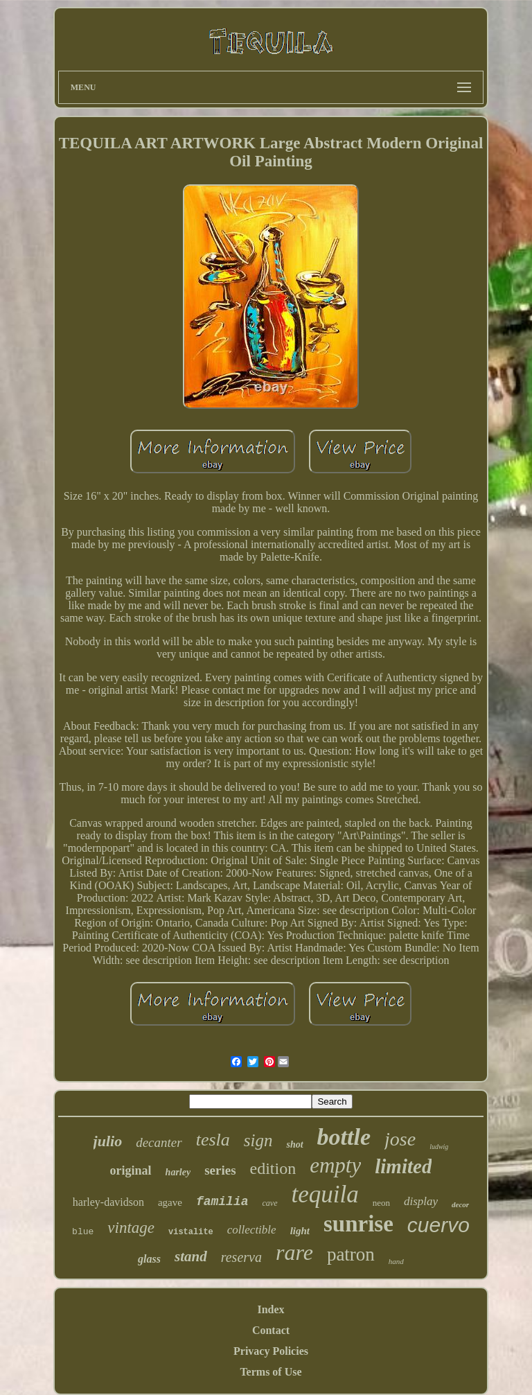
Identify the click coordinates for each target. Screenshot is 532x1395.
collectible (251, 1229)
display (421, 1201)
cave (270, 1203)
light (300, 1230)
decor (460, 1204)
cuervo (438, 1224)
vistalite (190, 1232)
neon (381, 1202)
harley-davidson (108, 1202)
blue (83, 1232)
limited (403, 1166)
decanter (158, 1142)
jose (400, 1139)
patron (351, 1254)
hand (396, 1261)
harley (178, 1172)
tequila (325, 1194)
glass (149, 1259)
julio (108, 1141)
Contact (271, 1330)
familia (222, 1202)
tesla (213, 1140)
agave (170, 1202)
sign (258, 1140)
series (220, 1170)
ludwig (438, 1146)
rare (294, 1252)
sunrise (358, 1223)
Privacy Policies (270, 1351)
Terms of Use (270, 1372)
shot (294, 1144)
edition (273, 1168)
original (131, 1170)
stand (191, 1256)
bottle (344, 1137)
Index (270, 1309)
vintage (130, 1227)
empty (335, 1165)
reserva (241, 1257)
